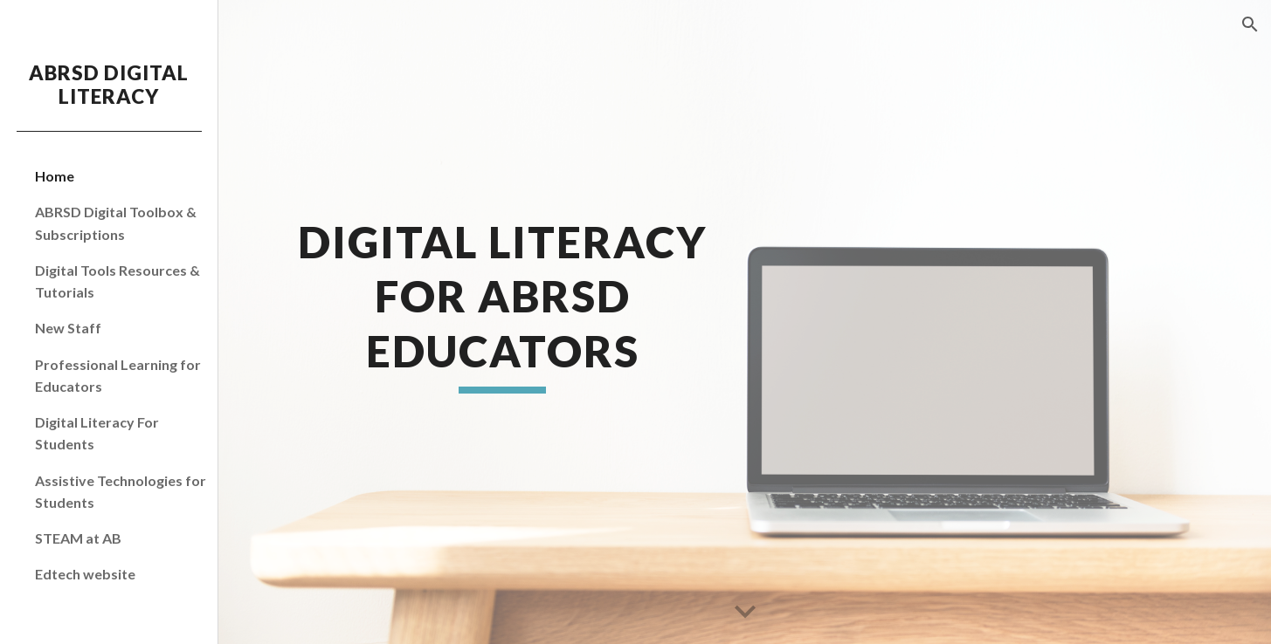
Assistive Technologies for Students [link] (120, 491)
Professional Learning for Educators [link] (118, 375)
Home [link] (54, 176)
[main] (503, 321)
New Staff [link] (68, 327)
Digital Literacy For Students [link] (97, 433)
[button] (1250, 24)
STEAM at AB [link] (78, 538)
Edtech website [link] (85, 573)
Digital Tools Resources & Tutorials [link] (117, 281)
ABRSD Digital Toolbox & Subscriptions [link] (116, 222)
